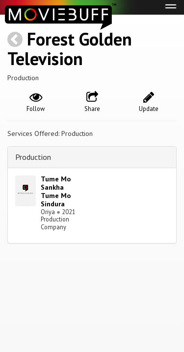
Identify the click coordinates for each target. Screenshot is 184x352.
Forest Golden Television (69, 48)
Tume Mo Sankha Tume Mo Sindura (56, 191)
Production (33, 157)
